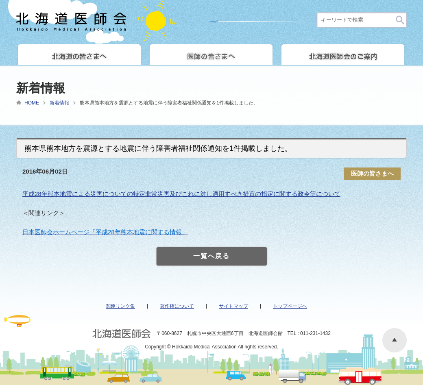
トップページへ (290, 306)
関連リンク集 (120, 306)
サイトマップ (233, 306)
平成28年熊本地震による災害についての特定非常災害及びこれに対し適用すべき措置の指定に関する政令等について (181, 193)
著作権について (177, 306)
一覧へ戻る (211, 255)
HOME (31, 103)
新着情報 (59, 103)
